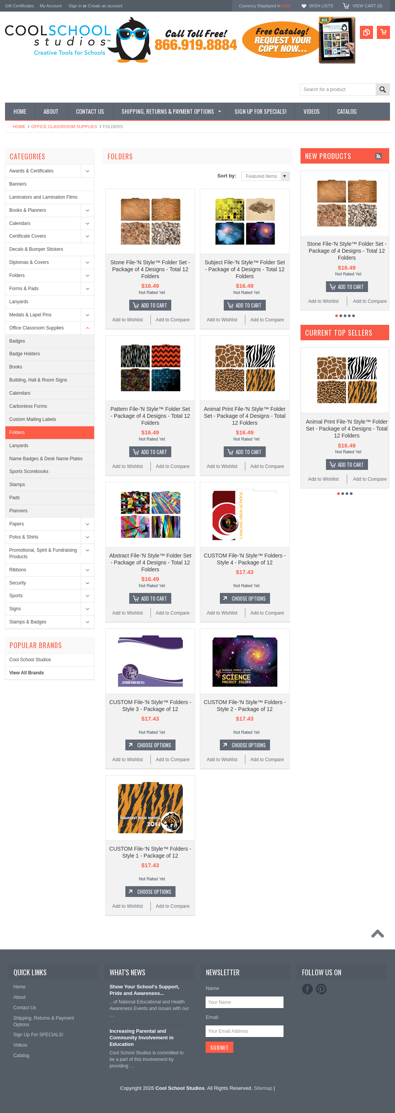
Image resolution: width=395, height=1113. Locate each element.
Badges (17, 341)
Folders (17, 275)
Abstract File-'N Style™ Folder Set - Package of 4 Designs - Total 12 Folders (150, 562)
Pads (14, 497)
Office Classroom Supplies (64, 126)
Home (19, 126)
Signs (15, 608)
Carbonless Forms (28, 406)
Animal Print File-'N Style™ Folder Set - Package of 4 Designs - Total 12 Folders (245, 416)
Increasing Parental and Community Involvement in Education (142, 1037)
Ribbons (17, 570)
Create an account (105, 5)
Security (17, 583)
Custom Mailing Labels (32, 419)
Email (212, 1017)
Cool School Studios (30, 659)
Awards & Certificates (31, 171)
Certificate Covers (27, 236)
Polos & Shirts (23, 537)
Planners (18, 510)
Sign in (75, 5)
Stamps (17, 484)
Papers (16, 524)
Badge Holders (24, 353)
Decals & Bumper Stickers (36, 249)
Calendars (19, 223)
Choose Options (249, 598)
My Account (51, 5)
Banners (18, 184)
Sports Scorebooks (28, 471)
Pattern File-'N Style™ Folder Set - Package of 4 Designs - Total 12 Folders (150, 416)
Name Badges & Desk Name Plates (46, 458)
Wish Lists (321, 5)
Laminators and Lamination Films (43, 197)
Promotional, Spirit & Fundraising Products (43, 553)
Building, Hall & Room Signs (38, 380)
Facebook (307, 989)
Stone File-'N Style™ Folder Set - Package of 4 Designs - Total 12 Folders (150, 269)
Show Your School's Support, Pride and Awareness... (144, 990)
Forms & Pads (24, 288)
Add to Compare (172, 320)
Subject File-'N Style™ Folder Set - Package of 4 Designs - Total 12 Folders (244, 269)
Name (212, 988)
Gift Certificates (19, 5)
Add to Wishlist (127, 320)
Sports (16, 595)
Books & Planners (27, 210)
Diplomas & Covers (29, 262)
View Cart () (367, 5)
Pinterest (321, 989)
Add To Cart (154, 305)
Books (15, 367)
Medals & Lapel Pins (30, 315)
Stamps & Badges (27, 622)
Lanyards (18, 301)
